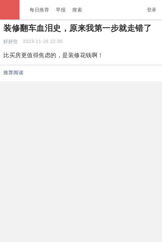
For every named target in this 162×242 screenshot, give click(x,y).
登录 (152, 9)
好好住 (10, 41)
